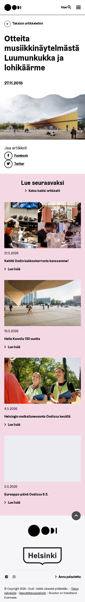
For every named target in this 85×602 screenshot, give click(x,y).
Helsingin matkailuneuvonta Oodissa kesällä (37, 416)
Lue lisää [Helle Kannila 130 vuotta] (14, 347)
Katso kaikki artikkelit (44, 191)
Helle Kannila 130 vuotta (22, 339)
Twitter (14, 164)
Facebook (16, 156)
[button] (78, 7)
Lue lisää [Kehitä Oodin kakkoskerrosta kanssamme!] (14, 269)
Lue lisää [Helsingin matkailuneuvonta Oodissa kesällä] (14, 425)
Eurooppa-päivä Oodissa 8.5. (26, 494)
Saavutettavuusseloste (32, 593)
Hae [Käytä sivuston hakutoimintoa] (66, 7)
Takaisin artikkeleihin (23, 23)
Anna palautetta (69, 577)
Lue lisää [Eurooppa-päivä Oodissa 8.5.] (14, 502)
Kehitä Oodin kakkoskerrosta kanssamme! (36, 261)
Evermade (10, 597)
